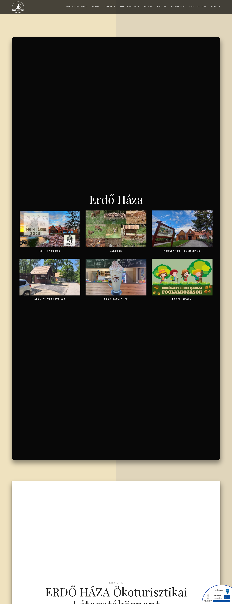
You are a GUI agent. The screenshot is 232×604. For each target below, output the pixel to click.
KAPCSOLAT (197, 6)
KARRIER (148, 6)
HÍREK (161, 6)
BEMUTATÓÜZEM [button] (128, 6)
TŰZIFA (95, 6)
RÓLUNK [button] (109, 6)
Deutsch (215, 6)
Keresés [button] (177, 6)
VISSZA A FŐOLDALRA (76, 6)
